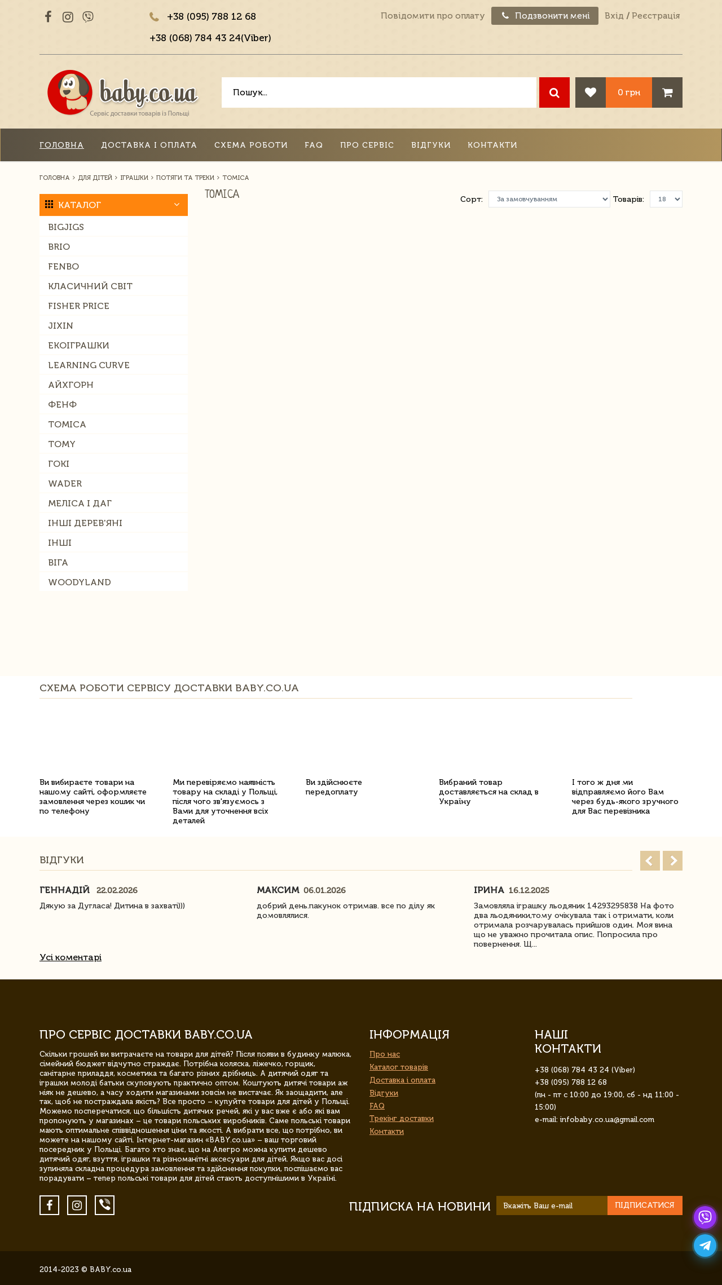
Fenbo (63, 266)
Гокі (58, 463)
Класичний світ (90, 286)
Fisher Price (78, 306)
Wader (65, 483)
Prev (650, 861)
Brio (59, 246)
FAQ (314, 145)
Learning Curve (89, 365)
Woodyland (79, 582)
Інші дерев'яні (85, 523)
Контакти (492, 145)
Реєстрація (656, 16)
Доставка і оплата (149, 145)
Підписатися (645, 1205)
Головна (61, 145)
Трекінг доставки (401, 1118)
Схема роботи (251, 145)
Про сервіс (367, 145)
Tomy (62, 444)
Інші (60, 542)
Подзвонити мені (545, 16)
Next (673, 861)
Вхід (614, 16)
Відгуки (431, 145)
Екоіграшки (78, 345)
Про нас (384, 1054)
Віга (58, 562)
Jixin (60, 325)
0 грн (629, 92)
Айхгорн (71, 384)
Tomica (67, 424)
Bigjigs (66, 227)
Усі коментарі (70, 957)
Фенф (62, 404)
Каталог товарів (398, 1067)
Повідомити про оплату (433, 16)
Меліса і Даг (80, 503)
